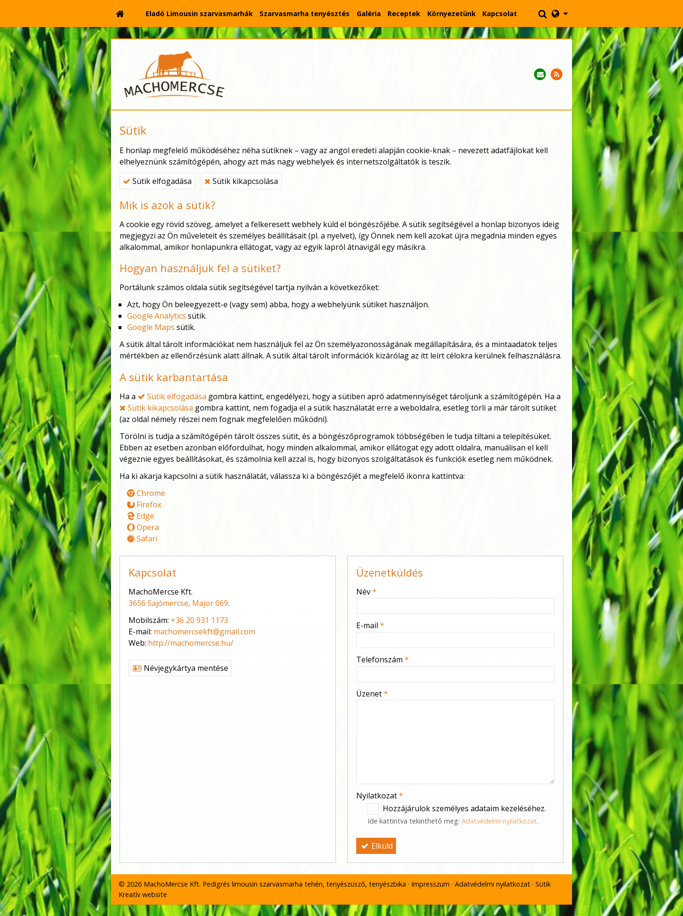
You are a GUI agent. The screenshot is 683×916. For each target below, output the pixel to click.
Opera (143, 527)
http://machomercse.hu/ (190, 643)
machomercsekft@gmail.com (204, 631)
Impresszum (430, 884)
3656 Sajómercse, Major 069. (179, 603)
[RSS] (556, 75)
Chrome (146, 493)
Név (366, 591)
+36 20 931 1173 (199, 620)
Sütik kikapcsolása (241, 181)
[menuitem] (199, 13)
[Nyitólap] (120, 13)
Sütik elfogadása (157, 181)
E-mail (370, 625)
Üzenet (372, 693)
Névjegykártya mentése (180, 668)
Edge (140, 516)
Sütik (543, 884)
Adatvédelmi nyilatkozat (499, 820)
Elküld (376, 846)
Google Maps (151, 327)
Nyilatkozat (379, 795)
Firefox (144, 504)
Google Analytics (156, 316)
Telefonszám (382, 659)
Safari (142, 538)
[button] (559, 13)
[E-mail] (540, 75)
